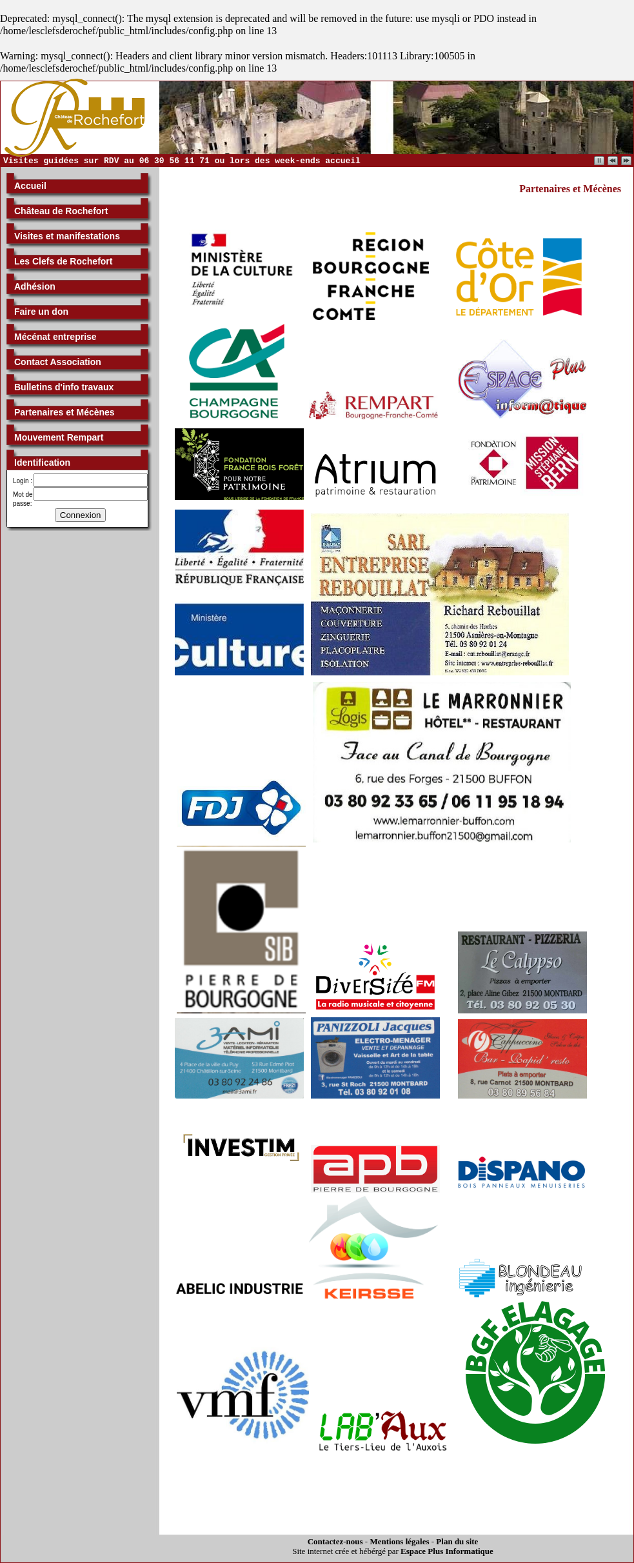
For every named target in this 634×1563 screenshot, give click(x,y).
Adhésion (34, 286)
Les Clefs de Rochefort (63, 261)
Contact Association (57, 362)
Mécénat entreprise (55, 337)
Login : (22, 480)
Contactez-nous (335, 1541)
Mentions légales (399, 1541)
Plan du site (457, 1541)
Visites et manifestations (67, 236)
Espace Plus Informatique (447, 1551)
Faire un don (41, 311)
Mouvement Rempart (58, 437)
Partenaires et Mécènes (64, 412)
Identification (42, 462)
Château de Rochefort (61, 211)
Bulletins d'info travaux (64, 387)
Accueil (30, 186)
